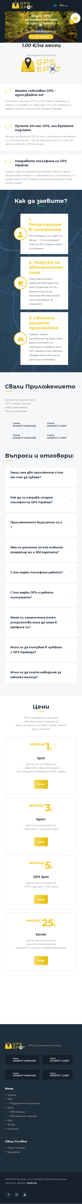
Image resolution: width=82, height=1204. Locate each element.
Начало (12, 1095)
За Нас (11, 1124)
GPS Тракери (17, 1111)
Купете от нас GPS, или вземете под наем (44, 128)
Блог (10, 1120)
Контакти (13, 1128)
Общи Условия (16, 1147)
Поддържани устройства (25, 1103)
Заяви (41, 784)
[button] (55, 5)
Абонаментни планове (23, 1116)
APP (10, 1099)
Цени (11, 1107)
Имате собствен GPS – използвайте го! (35, 93)
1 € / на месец (39, 36)
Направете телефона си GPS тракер (41, 163)
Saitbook (32, 1183)
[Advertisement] (41, 996)
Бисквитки (14, 1152)
